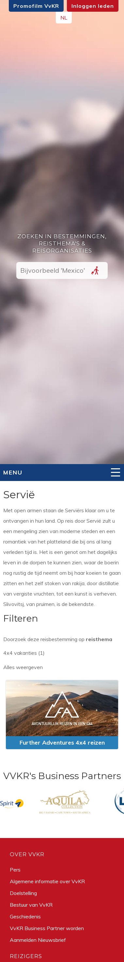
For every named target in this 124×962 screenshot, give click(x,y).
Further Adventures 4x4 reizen (62, 742)
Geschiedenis (25, 916)
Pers (15, 869)
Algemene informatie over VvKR (47, 881)
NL (63, 17)
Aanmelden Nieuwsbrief (38, 940)
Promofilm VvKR (36, 6)
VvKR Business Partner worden (47, 928)
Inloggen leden (92, 6)
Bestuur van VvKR (31, 904)
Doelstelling (23, 893)
